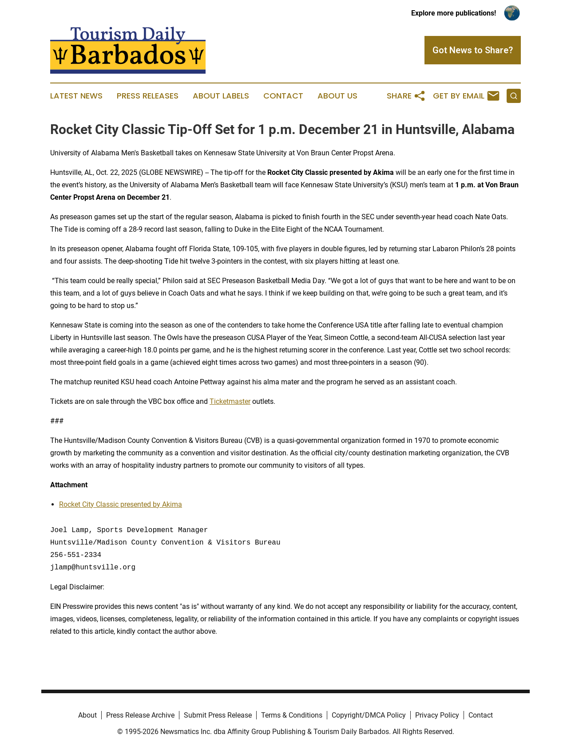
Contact (283, 96)
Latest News (76, 96)
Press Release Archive (140, 715)
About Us (337, 96)
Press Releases (147, 96)
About (87, 715)
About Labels (221, 96)
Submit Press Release (218, 715)
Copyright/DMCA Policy (369, 715)
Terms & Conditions (291, 715)
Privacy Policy (437, 715)
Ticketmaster (230, 401)
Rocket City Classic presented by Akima (120, 504)
